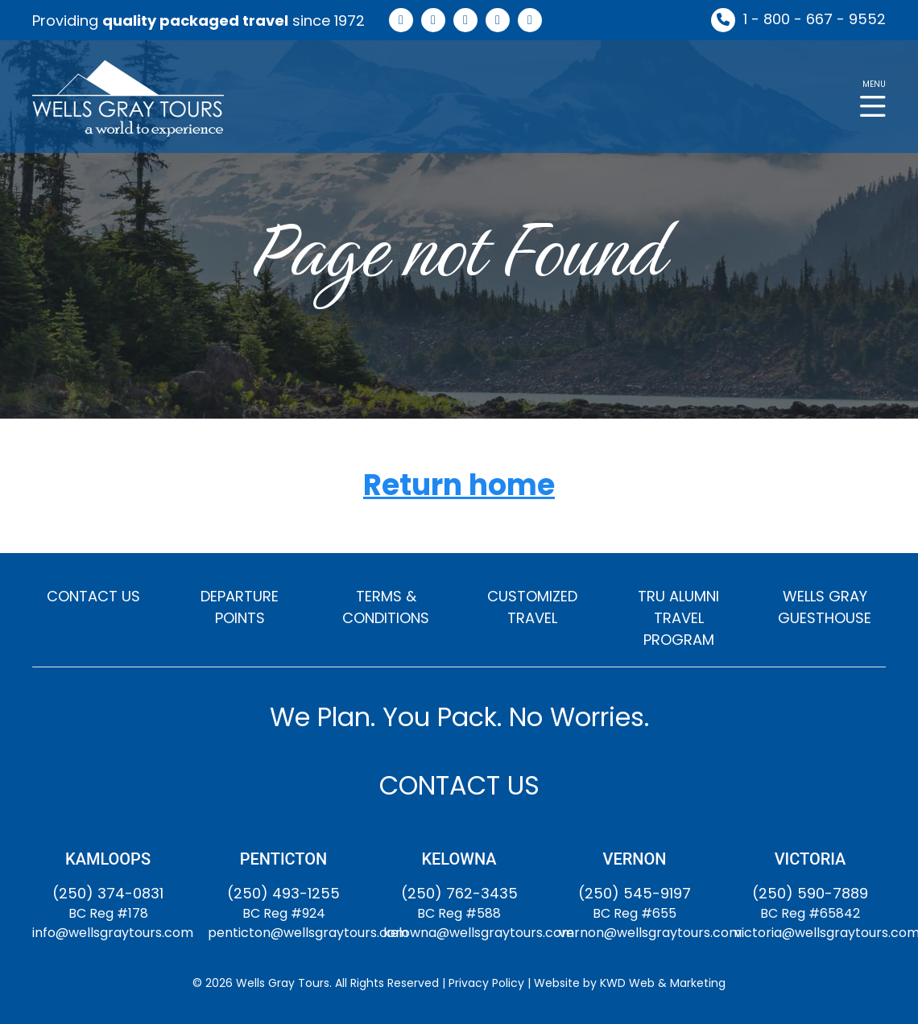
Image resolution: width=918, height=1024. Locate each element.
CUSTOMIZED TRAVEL (532, 607)
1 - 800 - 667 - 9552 (814, 19)
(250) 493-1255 (283, 893)
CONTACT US (93, 596)
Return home (459, 486)
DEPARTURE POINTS (240, 607)
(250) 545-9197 (634, 893)
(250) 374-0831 (107, 893)
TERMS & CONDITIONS (385, 607)
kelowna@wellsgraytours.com (478, 932)
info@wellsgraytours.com (112, 932)
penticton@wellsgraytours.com (308, 932)
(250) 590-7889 (810, 893)
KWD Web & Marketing (663, 983)
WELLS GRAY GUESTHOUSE (824, 607)
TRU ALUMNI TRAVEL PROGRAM (678, 618)
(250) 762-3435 (459, 893)
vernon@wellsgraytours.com (650, 932)
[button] (873, 97)
